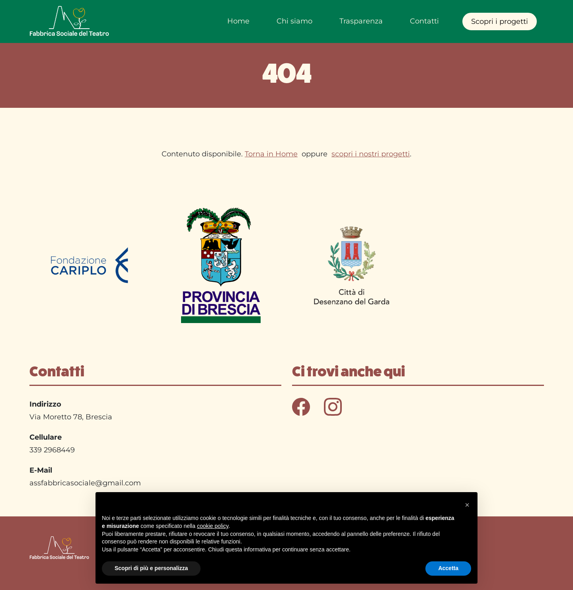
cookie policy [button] (212, 526)
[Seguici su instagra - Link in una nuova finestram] (333, 406)
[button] (467, 504)
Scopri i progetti (499, 21)
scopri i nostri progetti (370, 154)
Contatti (424, 21)
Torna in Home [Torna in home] (271, 154)
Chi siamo (294, 21)
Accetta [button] (448, 568)
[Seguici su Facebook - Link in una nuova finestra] (302, 406)
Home (238, 21)
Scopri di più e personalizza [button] (151, 568)
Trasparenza (361, 21)
